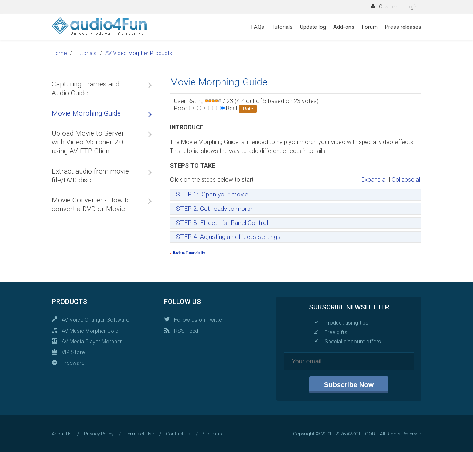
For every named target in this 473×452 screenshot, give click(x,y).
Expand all (374, 179)
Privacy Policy (98, 433)
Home (59, 53)
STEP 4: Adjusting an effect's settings (228, 236)
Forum (370, 27)
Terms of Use (140, 433)
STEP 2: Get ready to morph (215, 208)
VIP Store (73, 352)
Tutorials (282, 27)
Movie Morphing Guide (86, 113)
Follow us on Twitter (199, 319)
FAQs (257, 27)
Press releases (403, 27)
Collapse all (406, 179)
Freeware (73, 363)
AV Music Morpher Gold (90, 331)
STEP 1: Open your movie (212, 194)
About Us (62, 433)
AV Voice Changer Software (95, 319)
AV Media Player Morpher (92, 341)
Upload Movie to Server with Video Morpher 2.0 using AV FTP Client (88, 142)
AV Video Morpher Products (138, 53)
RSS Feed (186, 331)
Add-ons (343, 27)
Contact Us (178, 433)
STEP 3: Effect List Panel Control (222, 222)
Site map (212, 433)
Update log (313, 27)
